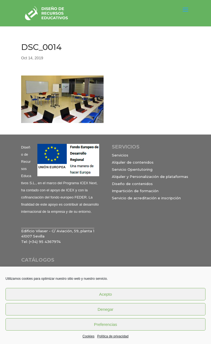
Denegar (105, 309)
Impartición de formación (135, 191)
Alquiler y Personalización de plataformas (150, 176)
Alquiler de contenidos (133, 162)
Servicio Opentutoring (132, 169)
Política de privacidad (113, 336)
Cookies (88, 336)
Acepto (105, 294)
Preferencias (105, 324)
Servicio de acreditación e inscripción (146, 198)
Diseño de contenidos (132, 183)
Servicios (120, 155)
